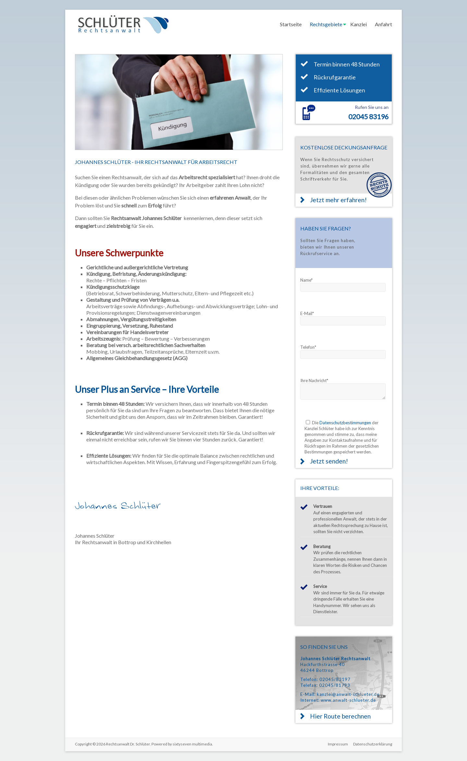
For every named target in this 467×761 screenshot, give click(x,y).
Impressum (338, 744)
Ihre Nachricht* (314, 380)
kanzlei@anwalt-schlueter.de (348, 694)
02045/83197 (335, 679)
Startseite (291, 24)
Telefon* (308, 347)
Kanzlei (358, 24)
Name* (306, 280)
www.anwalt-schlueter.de (348, 700)
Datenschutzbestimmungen (345, 422)
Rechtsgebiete (326, 24)
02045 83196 (368, 116)
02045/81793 (334, 685)
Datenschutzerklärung (372, 744)
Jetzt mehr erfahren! (338, 200)
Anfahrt (383, 24)
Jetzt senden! (329, 461)
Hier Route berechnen (340, 716)
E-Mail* (307, 313)
